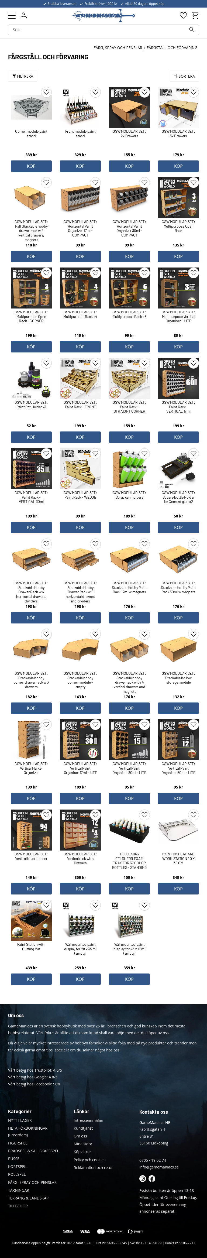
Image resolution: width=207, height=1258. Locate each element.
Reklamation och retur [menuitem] (93, 1167)
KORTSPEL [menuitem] (17, 1166)
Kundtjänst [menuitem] (83, 1128)
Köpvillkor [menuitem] (82, 1151)
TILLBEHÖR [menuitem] (18, 1205)
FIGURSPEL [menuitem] (17, 1143)
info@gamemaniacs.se (159, 1167)
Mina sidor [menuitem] (83, 1143)
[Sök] (192, 30)
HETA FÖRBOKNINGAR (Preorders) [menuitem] (27, 1132)
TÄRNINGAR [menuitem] (18, 1190)
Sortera (187, 76)
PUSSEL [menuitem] (14, 1158)
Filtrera (25, 76)
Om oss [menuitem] (80, 1136)
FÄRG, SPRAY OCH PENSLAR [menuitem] (32, 1182)
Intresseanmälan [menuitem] (88, 1120)
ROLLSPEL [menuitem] (17, 1174)
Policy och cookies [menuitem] (90, 1159)
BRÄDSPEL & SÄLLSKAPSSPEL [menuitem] (33, 1150)
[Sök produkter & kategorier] (103, 30)
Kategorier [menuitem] (20, 1111)
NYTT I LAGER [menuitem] (20, 1120)
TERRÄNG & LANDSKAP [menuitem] (28, 1198)
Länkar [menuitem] (81, 1111)
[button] (11, 15)
